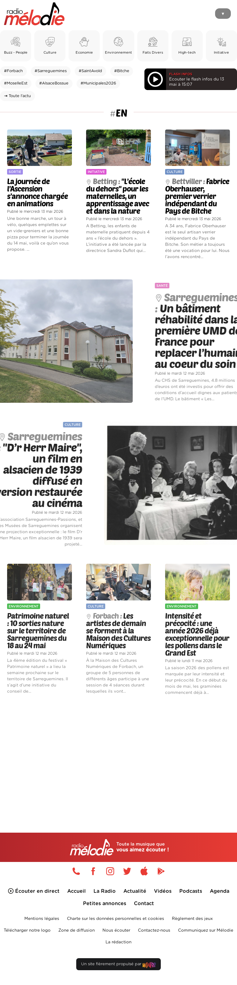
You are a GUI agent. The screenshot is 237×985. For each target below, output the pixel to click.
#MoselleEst (15, 83)
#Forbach (13, 71)
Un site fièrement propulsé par (118, 965)
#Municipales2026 (98, 83)
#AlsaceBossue (54, 83)
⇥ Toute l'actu (17, 96)
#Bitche (121, 71)
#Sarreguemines (51, 71)
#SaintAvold (90, 71)
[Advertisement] (118, 754)
